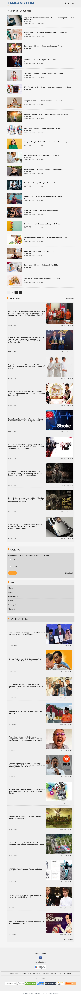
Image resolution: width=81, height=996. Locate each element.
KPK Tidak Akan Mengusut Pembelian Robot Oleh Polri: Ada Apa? (25, 870)
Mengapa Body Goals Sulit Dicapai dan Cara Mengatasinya (46, 142)
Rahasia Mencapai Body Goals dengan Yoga (40, 251)
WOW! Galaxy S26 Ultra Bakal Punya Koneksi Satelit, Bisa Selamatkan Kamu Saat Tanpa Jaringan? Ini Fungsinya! (25, 526)
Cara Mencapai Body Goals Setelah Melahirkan (41, 265)
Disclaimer (46, 973)
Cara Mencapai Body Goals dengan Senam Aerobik (43, 128)
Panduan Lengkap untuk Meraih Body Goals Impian (43, 196)
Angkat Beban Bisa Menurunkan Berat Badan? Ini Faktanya (46, 32)
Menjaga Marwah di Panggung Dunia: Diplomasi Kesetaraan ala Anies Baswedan (27, 633)
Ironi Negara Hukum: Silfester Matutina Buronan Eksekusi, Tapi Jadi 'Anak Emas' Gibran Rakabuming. (26, 686)
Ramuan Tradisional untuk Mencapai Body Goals (42, 279)
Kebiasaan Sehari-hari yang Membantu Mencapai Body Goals (46, 114)
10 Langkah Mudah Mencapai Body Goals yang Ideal (43, 169)
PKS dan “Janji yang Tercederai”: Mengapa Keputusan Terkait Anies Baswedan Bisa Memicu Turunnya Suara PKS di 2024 (27, 765)
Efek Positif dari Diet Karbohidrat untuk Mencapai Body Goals (47, 87)
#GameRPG (12, 601)
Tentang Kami (13, 973)
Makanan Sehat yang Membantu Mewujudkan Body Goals (45, 238)
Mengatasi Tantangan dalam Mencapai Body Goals (43, 101)
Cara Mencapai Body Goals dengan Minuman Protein (43, 73)
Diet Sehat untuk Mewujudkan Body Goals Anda (42, 224)
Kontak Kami (68, 973)
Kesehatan (27, 21)
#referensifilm (13, 596)
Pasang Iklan (37, 973)
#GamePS (11, 592)
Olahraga (27, 34)
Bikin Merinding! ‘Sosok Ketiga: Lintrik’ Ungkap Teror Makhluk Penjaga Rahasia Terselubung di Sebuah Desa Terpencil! (26, 499)
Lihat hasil (69, 573)
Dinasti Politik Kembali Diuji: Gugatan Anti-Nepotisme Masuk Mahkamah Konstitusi (25, 660)
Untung (13, 566)
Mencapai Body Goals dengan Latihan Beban (41, 60)
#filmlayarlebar (13, 605)
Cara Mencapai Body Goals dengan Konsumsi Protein (44, 46)
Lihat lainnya (69, 299)
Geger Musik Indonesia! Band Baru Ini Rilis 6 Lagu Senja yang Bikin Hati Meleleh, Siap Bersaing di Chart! (27, 366)
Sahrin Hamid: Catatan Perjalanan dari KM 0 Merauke (25, 712)
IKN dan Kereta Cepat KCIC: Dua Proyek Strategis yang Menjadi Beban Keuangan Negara (27, 844)
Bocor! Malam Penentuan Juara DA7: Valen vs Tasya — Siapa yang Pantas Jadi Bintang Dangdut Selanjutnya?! (27, 393)
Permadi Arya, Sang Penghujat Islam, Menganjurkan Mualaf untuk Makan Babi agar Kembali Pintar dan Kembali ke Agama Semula (26, 738)
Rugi (12, 560)
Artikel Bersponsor (26, 973)
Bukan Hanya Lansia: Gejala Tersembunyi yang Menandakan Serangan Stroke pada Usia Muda (25, 420)
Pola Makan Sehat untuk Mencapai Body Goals (41, 155)
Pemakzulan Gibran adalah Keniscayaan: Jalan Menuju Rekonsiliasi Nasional (26, 896)
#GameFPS (11, 609)
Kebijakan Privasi (56, 973)
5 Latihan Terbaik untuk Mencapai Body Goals (41, 210)
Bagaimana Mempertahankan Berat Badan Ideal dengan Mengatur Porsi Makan (49, 18)
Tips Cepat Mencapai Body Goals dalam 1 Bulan (42, 183)
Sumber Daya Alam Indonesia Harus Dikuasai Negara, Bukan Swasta (25, 817)
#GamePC (11, 588)
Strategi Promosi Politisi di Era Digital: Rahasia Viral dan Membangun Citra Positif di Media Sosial (27, 791)
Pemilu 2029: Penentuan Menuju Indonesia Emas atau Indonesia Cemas (27, 922)
